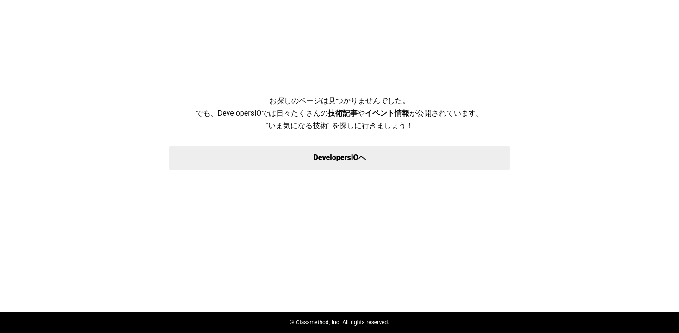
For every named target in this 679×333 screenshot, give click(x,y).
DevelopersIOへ (339, 157)
